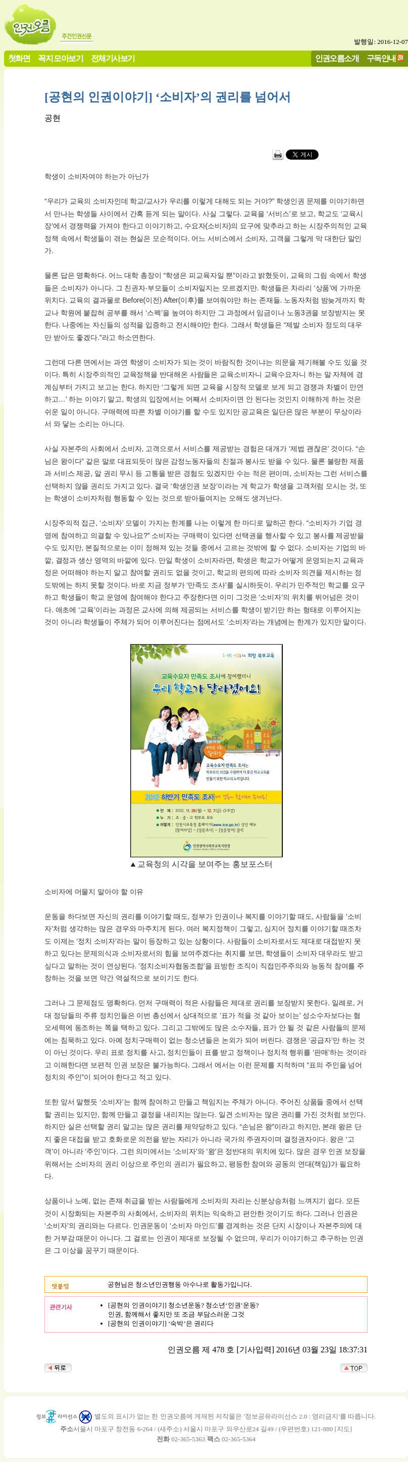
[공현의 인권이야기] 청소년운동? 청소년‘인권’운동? (183, 1305)
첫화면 (19, 58)
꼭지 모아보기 (60, 58)
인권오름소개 (337, 58)
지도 (343, 1429)
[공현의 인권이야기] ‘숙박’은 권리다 (161, 1323)
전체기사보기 (112, 58)
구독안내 (381, 58)
